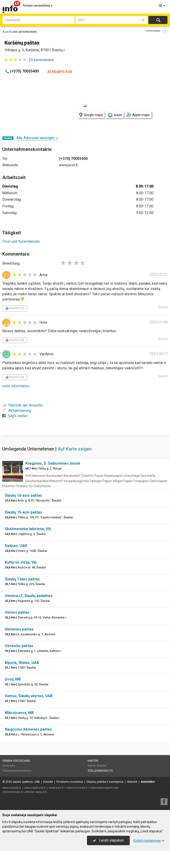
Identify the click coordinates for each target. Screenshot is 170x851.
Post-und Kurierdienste (21, 241)
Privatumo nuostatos (69, 781)
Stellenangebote (100, 770)
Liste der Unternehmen (19, 31)
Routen (102, 765)
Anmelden (148, 781)
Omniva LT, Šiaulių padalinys (29, 596)
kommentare (41, 60)
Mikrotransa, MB (19, 713)
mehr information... (17, 386)
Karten (93, 760)
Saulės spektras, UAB (26, 781)
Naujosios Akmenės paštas (28, 729)
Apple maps (138, 115)
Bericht (163, 307)
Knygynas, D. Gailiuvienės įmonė (52, 463)
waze (114, 115)
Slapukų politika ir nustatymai (105, 781)
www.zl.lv (41, 792)
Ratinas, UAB (16, 545)
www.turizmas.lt (77, 787)
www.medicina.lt (34, 787)
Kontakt (48, 781)
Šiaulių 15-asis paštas (23, 512)
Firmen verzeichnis (38, 5)
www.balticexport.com (105, 787)
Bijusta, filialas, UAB (22, 662)
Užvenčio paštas (19, 646)
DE (162, 5)
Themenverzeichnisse (17, 770)
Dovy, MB (13, 679)
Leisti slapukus (108, 840)
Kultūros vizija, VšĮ (21, 562)
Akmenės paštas (19, 629)
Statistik (132, 781)
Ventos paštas (17, 612)
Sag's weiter (15, 416)
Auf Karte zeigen (75, 449)
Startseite (9, 765)
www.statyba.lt (12, 787)
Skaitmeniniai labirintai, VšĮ (28, 529)
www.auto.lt (56, 787)
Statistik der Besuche (22, 405)
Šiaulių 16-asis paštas (23, 495)
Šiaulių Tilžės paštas (22, 579)
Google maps (91, 115)
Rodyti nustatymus (149, 840)
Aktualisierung (16, 410)
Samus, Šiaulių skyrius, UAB (28, 696)
